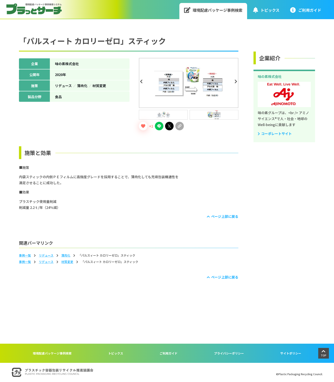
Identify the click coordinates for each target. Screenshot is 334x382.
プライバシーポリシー (229, 353)
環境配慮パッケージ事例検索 (213, 10)
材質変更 (67, 262)
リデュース (46, 255)
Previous (142, 81)
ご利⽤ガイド (305, 10)
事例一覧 (25, 255)
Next (236, 81)
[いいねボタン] (143, 126)
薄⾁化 (65, 255)
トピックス (266, 10)
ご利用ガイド (168, 353)
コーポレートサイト (276, 133)
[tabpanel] (188, 83)
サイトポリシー (290, 353)
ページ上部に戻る (224, 216)
